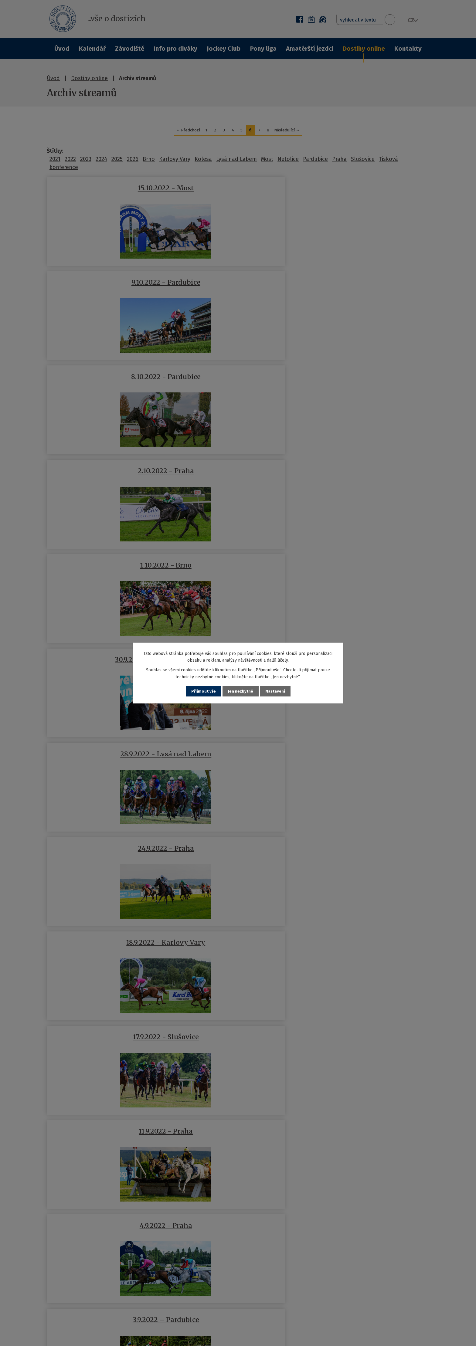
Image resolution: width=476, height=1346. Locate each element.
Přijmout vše (203, 691)
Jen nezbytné (240, 691)
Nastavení (276, 691)
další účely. (278, 660)
